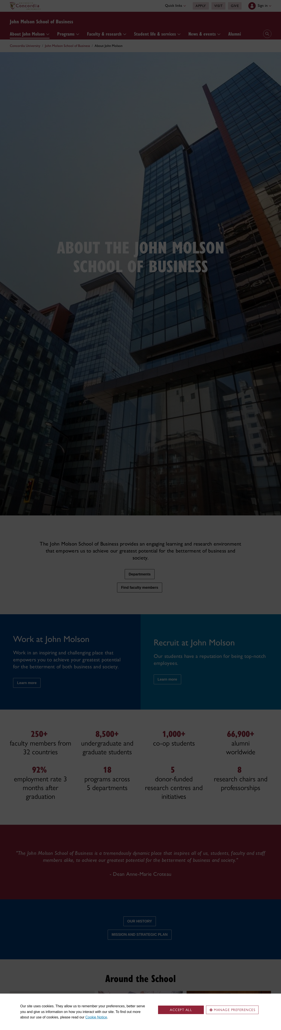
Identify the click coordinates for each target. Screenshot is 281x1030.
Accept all (181, 1010)
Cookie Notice (96, 1017)
